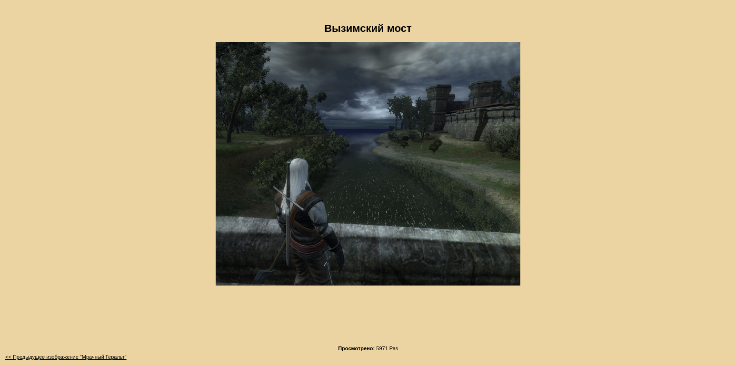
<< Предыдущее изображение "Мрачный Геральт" (66, 357)
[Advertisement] (368, 318)
